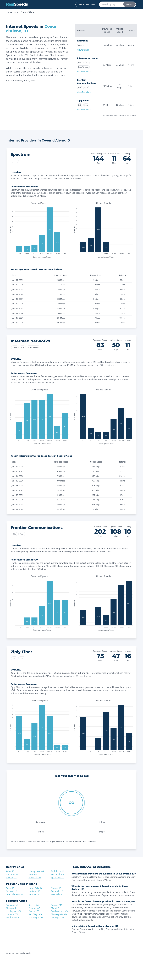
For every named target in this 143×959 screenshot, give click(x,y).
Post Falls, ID (35, 877)
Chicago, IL (11, 908)
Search (129, 4)
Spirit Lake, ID (57, 877)
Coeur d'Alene (27, 12)
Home (9, 12)
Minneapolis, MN (59, 914)
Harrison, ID (12, 874)
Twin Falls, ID (57, 894)
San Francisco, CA (59, 911)
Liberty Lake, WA (36, 871)
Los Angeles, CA (13, 911)
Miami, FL (55, 908)
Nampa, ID (56, 888)
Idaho (16, 12)
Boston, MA (56, 905)
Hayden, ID (11, 877)
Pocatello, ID (57, 891)
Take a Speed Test (86, 4)
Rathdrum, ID (57, 871)
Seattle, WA (34, 905)
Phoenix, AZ (34, 908)
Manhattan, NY (13, 917)
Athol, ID (10, 871)
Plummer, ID (35, 874)
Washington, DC (36, 917)
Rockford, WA (57, 874)
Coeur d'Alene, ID (14, 894)
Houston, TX (12, 914)
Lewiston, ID (34, 891)
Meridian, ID (34, 894)
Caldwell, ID (11, 891)
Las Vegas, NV (57, 917)
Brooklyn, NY (12, 905)
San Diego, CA (35, 914)
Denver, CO (34, 911)
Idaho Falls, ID (35, 888)
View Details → (84, 49)
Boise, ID (10, 888)
